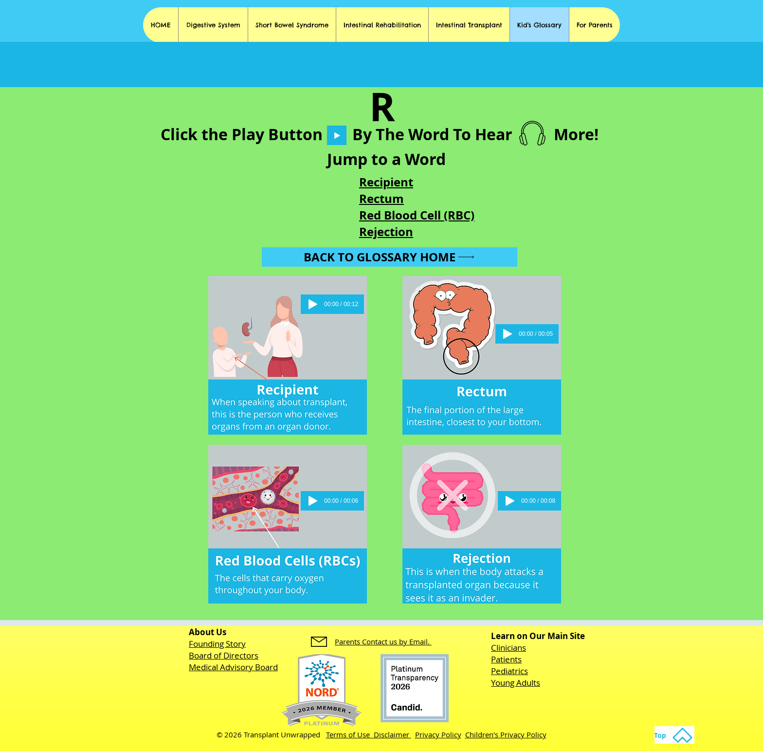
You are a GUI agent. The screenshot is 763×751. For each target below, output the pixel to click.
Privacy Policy (438, 734)
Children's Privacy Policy (505, 734)
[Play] (336, 135)
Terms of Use (349, 734)
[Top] (674, 735)
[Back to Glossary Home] (389, 257)
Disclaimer (391, 734)
